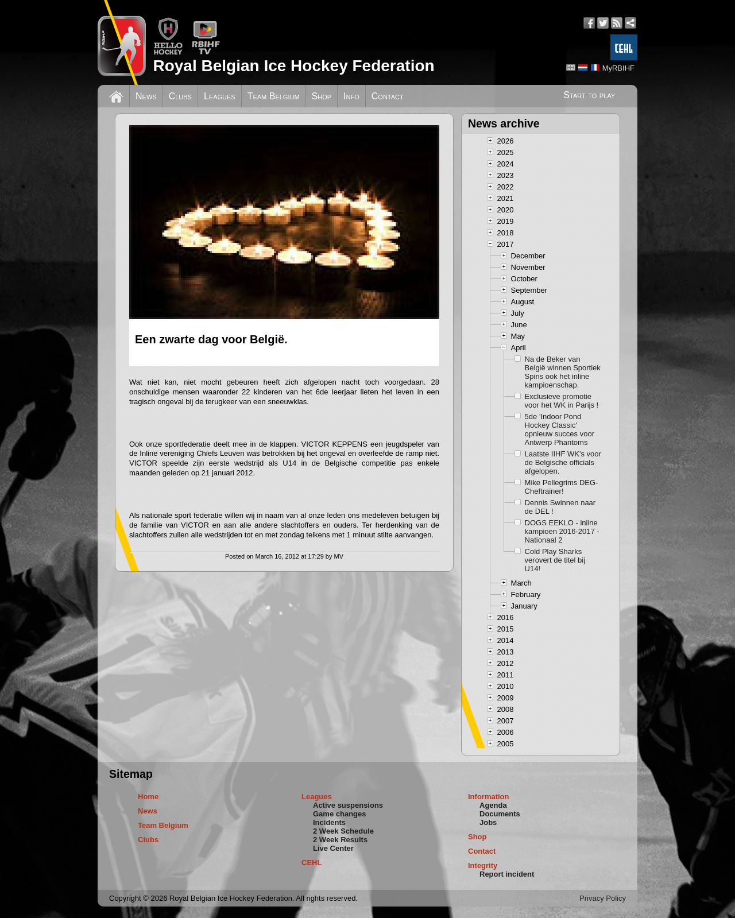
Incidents (329, 822)
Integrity (482, 865)
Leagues (219, 96)
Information (488, 796)
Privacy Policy (602, 898)
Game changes (339, 813)
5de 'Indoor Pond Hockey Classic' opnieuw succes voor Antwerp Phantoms (559, 429)
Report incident (506, 874)
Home (148, 796)
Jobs (488, 822)
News (146, 96)
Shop (322, 96)
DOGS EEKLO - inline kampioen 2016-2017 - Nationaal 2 (562, 531)
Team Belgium (273, 96)
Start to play (589, 95)
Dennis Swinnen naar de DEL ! (560, 507)
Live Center (333, 848)
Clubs (180, 96)
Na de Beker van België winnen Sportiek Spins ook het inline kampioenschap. (563, 372)
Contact (388, 96)
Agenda (493, 805)
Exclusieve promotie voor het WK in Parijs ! (562, 400)
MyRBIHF (618, 68)
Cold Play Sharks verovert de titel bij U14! (555, 560)
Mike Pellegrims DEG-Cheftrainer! (561, 486)
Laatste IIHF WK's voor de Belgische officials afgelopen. (563, 462)
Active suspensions (348, 805)
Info (351, 96)
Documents (499, 813)
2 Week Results (340, 839)
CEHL (311, 862)
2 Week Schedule (343, 831)
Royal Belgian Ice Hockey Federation (293, 66)
